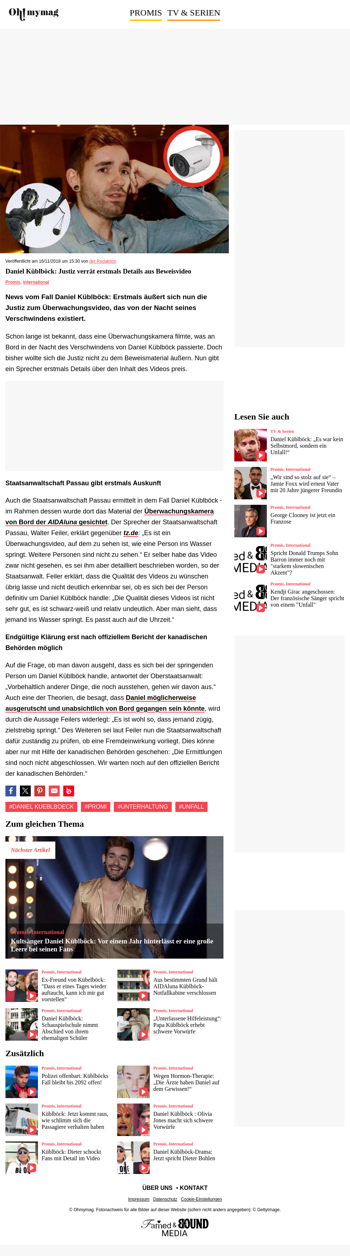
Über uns (157, 1188)
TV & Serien (193, 12)
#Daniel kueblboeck (41, 807)
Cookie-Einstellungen (201, 1199)
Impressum (138, 1199)
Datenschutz (165, 1199)
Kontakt (194, 1188)
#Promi (96, 807)
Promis (146, 12)
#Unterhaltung (143, 807)
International (36, 282)
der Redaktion (102, 261)
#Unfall (191, 807)
